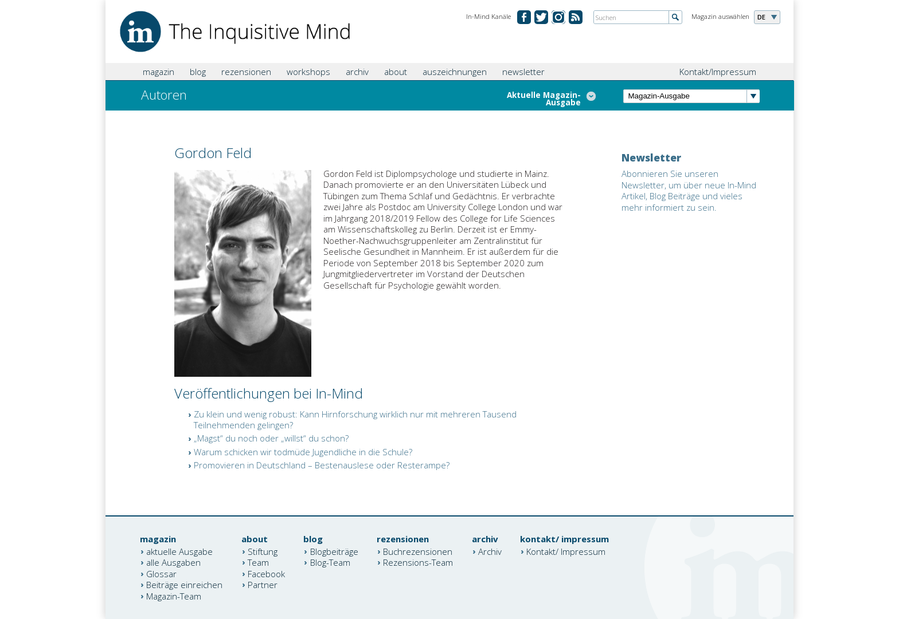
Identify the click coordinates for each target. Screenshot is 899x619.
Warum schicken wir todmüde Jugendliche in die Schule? (303, 452)
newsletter (523, 71)
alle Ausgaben (173, 562)
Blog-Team (330, 562)
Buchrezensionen (417, 551)
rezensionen (246, 71)
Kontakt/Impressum (717, 71)
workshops (308, 71)
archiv (357, 71)
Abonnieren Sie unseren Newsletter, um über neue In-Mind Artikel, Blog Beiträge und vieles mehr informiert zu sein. (689, 190)
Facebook (266, 573)
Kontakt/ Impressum (565, 551)
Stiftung (262, 551)
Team (258, 562)
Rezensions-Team (418, 562)
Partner (262, 584)
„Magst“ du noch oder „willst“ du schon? (271, 438)
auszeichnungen (455, 71)
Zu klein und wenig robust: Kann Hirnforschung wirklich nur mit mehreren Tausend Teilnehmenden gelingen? (355, 419)
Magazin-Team (173, 595)
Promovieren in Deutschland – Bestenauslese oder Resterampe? (322, 465)
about (395, 71)
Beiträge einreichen (184, 584)
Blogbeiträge (334, 551)
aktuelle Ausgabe (179, 551)
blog (198, 71)
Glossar (161, 573)
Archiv (490, 551)
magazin (158, 71)
